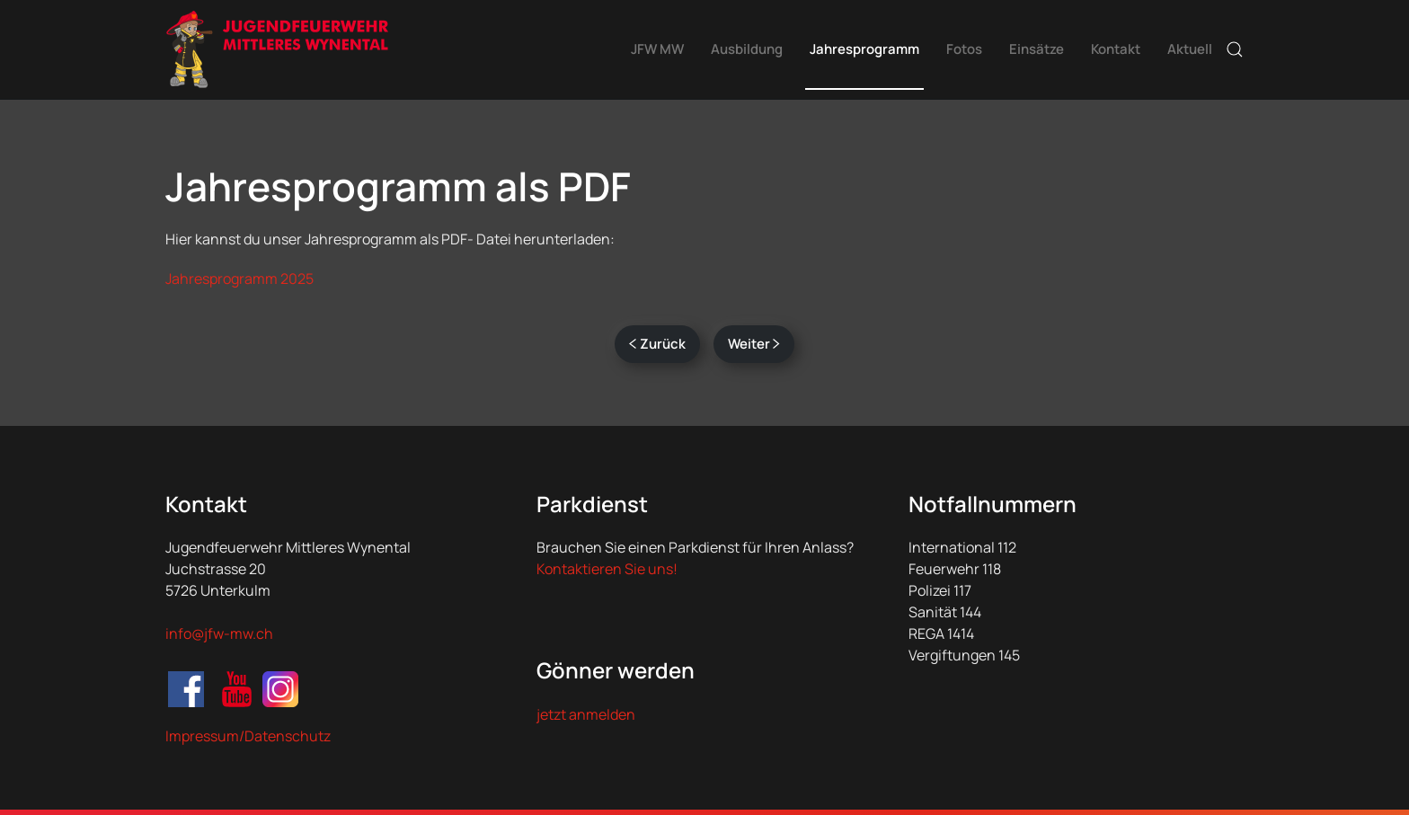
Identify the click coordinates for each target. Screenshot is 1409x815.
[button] (1235, 49)
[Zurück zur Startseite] (277, 49)
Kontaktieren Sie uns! (607, 569)
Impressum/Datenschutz (248, 736)
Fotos (964, 49)
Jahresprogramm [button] (864, 49)
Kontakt (1115, 49)
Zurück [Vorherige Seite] (657, 343)
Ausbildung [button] (747, 49)
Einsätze (1036, 49)
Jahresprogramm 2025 (239, 278)
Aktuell (1189, 49)
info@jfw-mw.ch (219, 633)
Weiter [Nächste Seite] (754, 343)
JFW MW (657, 49)
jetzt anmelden (585, 714)
